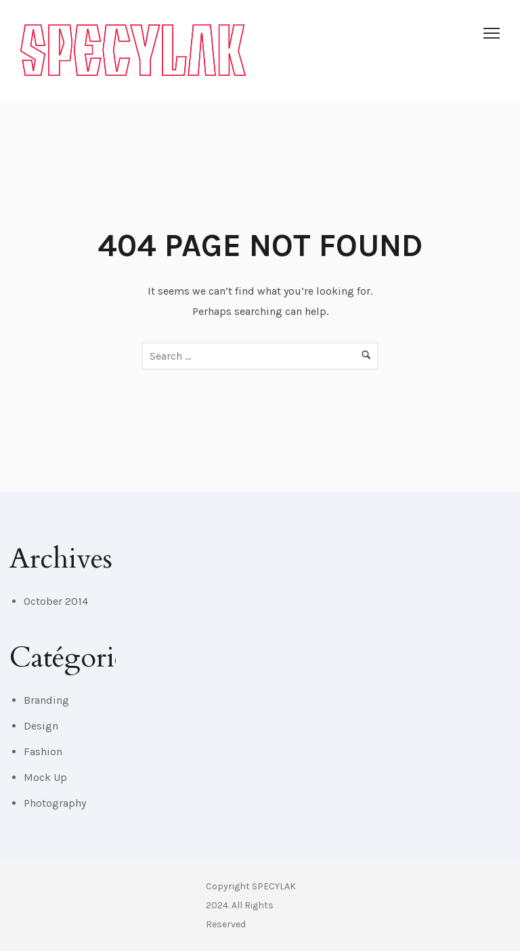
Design (41, 725)
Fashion (43, 751)
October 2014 (56, 601)
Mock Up (45, 777)
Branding (46, 700)
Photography (55, 803)
